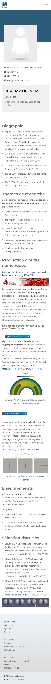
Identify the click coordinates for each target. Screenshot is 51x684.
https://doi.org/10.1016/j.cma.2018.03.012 (22, 449)
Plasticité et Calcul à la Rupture (28, 522)
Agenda (7, 628)
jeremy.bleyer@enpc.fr (17, 80)
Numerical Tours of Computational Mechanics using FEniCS (24, 274)
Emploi (7, 632)
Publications (9, 650)
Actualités (8, 625)
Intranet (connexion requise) (16, 661)
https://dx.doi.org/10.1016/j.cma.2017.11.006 (26, 594)
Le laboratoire (10, 621)
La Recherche (10, 639)
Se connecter (10, 657)
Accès (6, 664)
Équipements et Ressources (16, 646)
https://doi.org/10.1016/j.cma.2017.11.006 (22, 368)
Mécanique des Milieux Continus (29, 514)
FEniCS (5, 299)
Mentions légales (11, 668)
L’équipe (7, 643)
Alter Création (18, 679)
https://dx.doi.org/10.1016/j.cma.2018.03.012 (26, 576)
